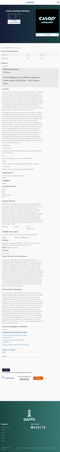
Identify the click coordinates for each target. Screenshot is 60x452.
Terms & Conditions (29, 447)
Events (2, 438)
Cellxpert (7, 72)
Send (6, 370)
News (2, 440)
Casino (4, 237)
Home (2, 47)
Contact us (39, 447)
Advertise (47, 447)
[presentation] (13, 366)
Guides (3, 432)
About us (19, 447)
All (27, 237)
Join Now (47, 34)
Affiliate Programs (9, 47)
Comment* (4, 356)
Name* (3, 352)
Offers (2, 435)
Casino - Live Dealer (20, 237)
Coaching (3, 430)
